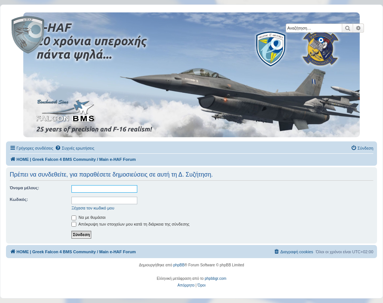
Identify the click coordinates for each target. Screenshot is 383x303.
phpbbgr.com (215, 278)
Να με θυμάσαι (88, 217)
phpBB (178, 265)
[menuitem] (74, 148)
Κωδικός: (19, 199)
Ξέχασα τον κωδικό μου (92, 208)
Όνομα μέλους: (24, 188)
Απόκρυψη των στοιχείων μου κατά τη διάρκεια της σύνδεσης (130, 224)
